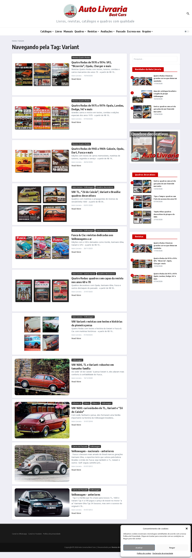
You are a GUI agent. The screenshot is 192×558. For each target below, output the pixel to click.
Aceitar (139, 547)
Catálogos (47, 31)
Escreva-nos (134, 31)
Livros (58, 31)
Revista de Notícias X (120, 547)
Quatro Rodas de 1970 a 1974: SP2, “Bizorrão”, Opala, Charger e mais (165, 261)
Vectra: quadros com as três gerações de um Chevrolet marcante (165, 109)
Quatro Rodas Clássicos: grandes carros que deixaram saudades (165, 78)
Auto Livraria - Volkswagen (83, 187)
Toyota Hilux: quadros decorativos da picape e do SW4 (164, 214)
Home (14, 41)
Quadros (80, 31)
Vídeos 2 (95, 403)
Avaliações (108, 31)
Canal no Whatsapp (19, 534)
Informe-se (76, 403)
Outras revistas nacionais (106, 230)
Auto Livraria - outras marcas (83, 273)
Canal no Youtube (35, 534)
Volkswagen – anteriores (85, 494)
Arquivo (147, 31)
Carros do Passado (80, 446)
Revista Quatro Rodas (81, 57)
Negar (172, 547)
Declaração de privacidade (163, 553)
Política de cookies (144, 553)
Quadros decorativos (104, 187)
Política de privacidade (51, 534)
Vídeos (87, 403)
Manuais (68, 31)
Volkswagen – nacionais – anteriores (92, 451)
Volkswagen (77, 360)
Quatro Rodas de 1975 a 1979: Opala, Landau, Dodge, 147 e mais (165, 276)
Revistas (93, 31)
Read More (76, 79)
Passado (120, 31)
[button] (186, 528)
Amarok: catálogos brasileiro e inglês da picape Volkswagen (165, 93)
